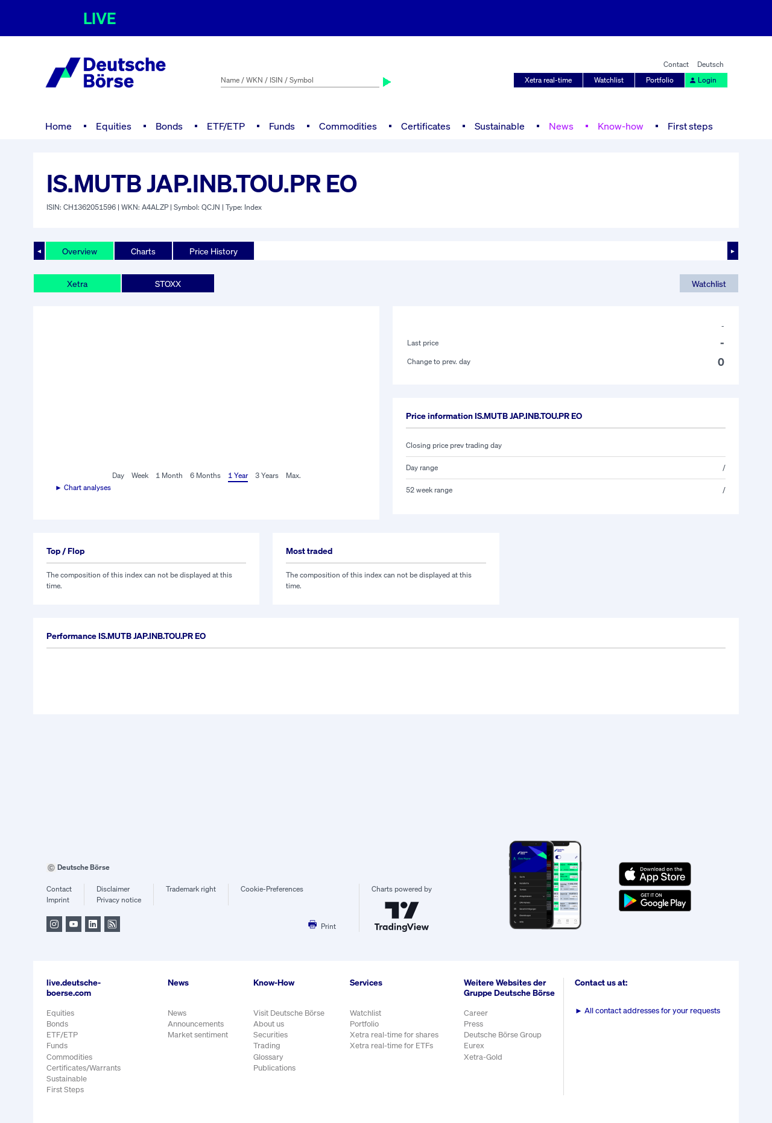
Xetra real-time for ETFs (391, 1045)
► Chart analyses (83, 487)
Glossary (268, 1057)
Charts (143, 251)
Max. (293, 475)
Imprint (57, 899)
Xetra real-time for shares (394, 1035)
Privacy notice (118, 899)
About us (268, 1024)
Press (473, 1024)
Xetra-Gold (483, 1057)
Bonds (169, 126)
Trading (266, 1045)
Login (703, 79)
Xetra (77, 283)
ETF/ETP (226, 126)
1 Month (169, 475)
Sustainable (500, 126)
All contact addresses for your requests (647, 1010)
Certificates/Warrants (83, 1068)
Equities (113, 126)
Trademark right (191, 888)
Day (118, 475)
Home (58, 126)
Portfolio (660, 79)
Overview (79, 251)
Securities (270, 1035)
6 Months (205, 475)
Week (139, 475)
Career (476, 1013)
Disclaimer (113, 888)
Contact (676, 64)
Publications (274, 1068)
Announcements (196, 1024)
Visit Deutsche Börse (288, 1013)
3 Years (267, 475)
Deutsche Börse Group (503, 1035)
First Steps (65, 1089)
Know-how (621, 126)
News (561, 126)
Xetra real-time (548, 79)
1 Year (238, 475)
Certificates (426, 126)
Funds (282, 126)
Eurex (474, 1045)
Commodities (348, 126)
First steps (690, 126)
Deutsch (710, 64)
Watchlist (609, 79)
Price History (213, 251)
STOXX (168, 283)
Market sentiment (198, 1035)
